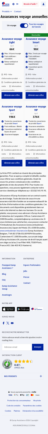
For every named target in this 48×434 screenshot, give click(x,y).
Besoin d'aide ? (30, 4)
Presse (26, 277)
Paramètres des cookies (32, 405)
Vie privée (37, 400)
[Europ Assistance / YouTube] (13, 324)
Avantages (7, 295)
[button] (15, 4)
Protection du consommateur (19, 400)
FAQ (4, 280)
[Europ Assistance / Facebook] (4, 324)
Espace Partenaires (31, 265)
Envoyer (37, 347)
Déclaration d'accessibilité (33, 411)
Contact (17, 11)
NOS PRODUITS (23, 376)
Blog (4, 274)
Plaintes (17, 411)
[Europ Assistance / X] (8, 324)
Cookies (8, 411)
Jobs (25, 271)
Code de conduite (13, 405)
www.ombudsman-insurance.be (14, 230)
